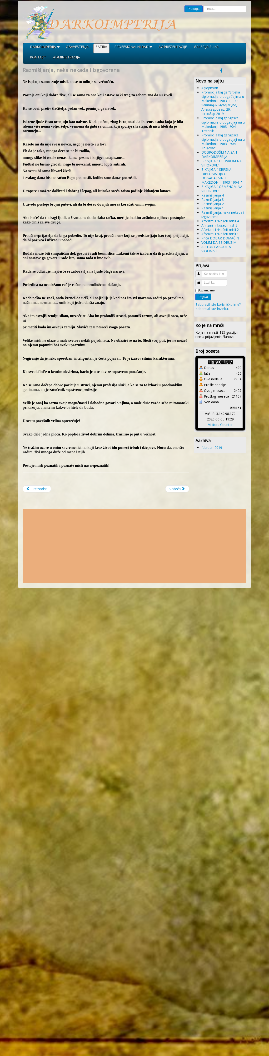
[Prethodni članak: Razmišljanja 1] (37, 488)
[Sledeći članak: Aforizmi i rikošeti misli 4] (177, 488)
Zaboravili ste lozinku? (212, 308)
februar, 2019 (211, 447)
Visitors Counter (220, 424)
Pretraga (193, 8)
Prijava (203, 297)
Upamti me (207, 290)
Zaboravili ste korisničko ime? (218, 304)
